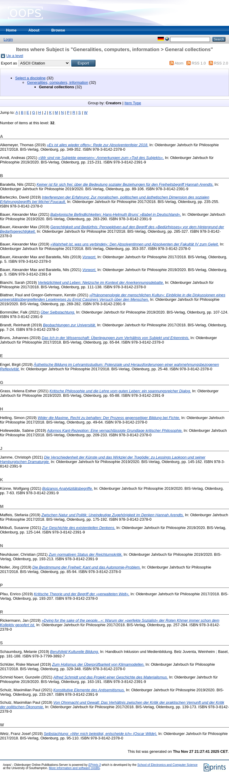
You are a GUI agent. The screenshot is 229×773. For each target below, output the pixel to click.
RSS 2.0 (221, 63)
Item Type (132, 103)
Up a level (14, 55)
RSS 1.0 (199, 63)
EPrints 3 (94, 764)
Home (11, 30)
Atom (179, 63)
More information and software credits (74, 768)
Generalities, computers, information (57, 82)
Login (8, 39)
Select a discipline (30, 78)
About (34, 30)
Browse (58, 30)
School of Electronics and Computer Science (167, 764)
